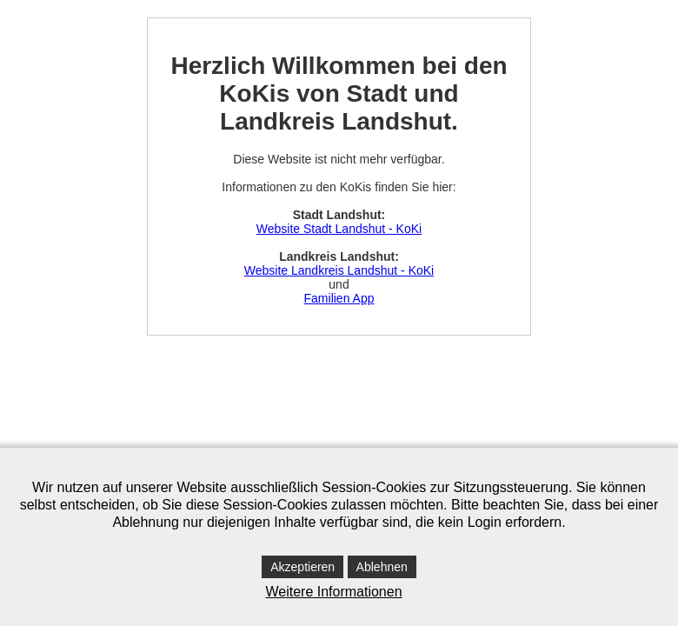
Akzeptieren (302, 567)
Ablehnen (382, 567)
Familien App (339, 298)
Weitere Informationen (333, 591)
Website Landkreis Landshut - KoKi (339, 270)
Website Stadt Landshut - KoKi (339, 229)
